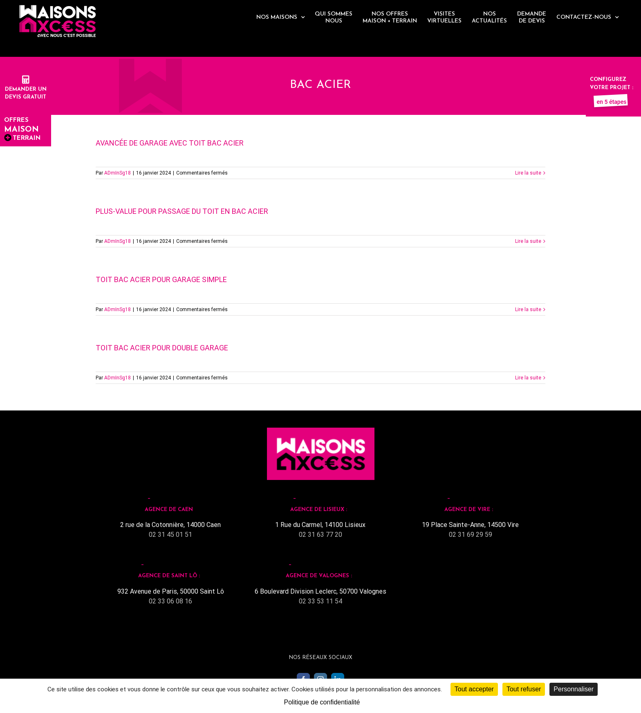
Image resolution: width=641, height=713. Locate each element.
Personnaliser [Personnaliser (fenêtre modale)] (574, 689)
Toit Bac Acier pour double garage (162, 347)
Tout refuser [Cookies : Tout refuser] (524, 689)
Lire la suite (528, 173)
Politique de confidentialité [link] (322, 702)
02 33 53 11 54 (320, 601)
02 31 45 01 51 (170, 534)
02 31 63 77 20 (320, 534)
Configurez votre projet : (611, 87)
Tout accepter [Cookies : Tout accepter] (474, 689)
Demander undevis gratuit (26, 89)
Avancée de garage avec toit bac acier (170, 143)
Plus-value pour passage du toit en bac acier (182, 211)
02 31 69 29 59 (470, 534)
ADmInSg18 (117, 173)
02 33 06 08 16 (170, 601)
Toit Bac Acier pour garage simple (161, 279)
